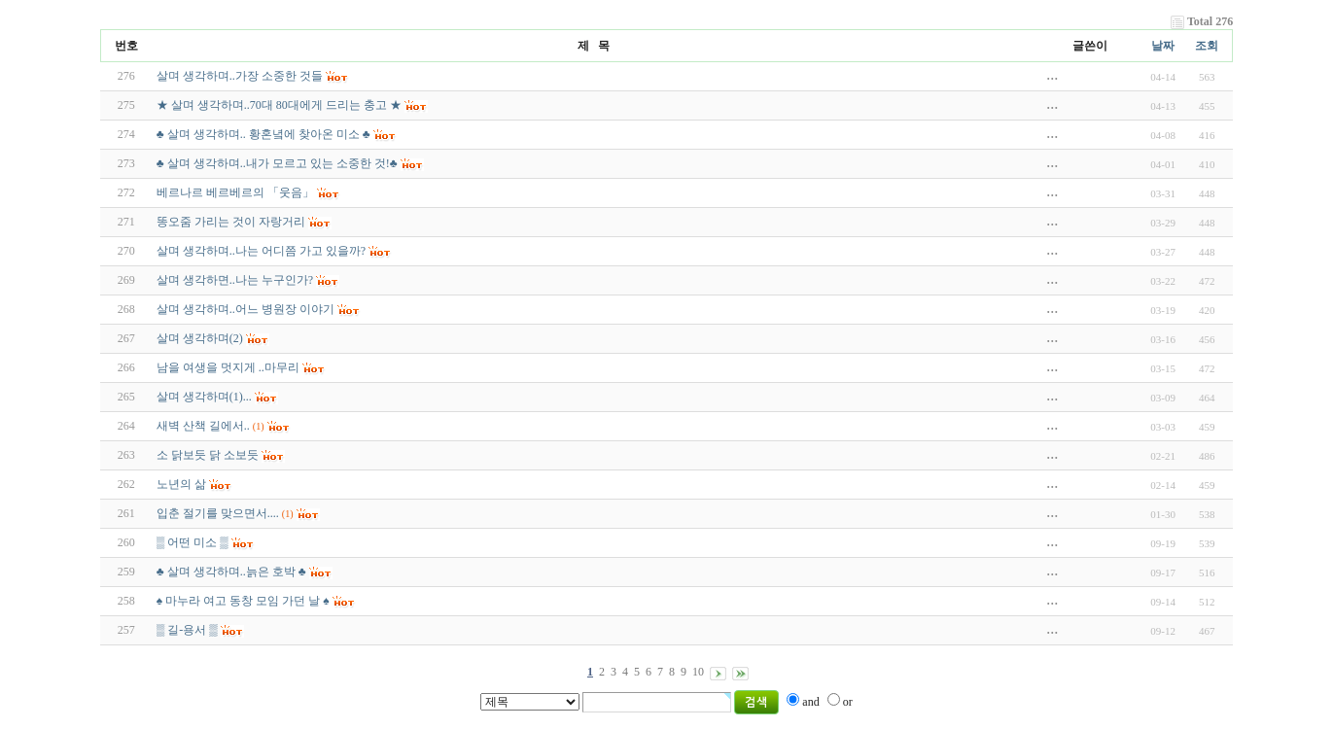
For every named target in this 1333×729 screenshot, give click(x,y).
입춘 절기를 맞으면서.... (218, 513)
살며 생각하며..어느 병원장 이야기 (245, 309)
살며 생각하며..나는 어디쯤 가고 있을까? (261, 251)
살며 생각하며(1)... (204, 396)
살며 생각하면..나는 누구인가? (235, 280)
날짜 (1163, 45)
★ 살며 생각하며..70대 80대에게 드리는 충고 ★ (279, 105)
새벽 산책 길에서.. (203, 426)
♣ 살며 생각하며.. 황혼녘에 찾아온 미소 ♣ (263, 134)
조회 (1206, 45)
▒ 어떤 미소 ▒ (192, 542)
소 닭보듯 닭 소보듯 (208, 455)
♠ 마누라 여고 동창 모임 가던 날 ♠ (243, 601)
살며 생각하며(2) (200, 338)
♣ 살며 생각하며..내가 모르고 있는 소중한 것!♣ (277, 163)
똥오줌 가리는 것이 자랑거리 (231, 221)
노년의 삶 (181, 484)
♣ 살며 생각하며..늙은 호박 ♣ (231, 571)
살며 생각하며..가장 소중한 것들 (240, 76)
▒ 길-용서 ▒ (187, 630)
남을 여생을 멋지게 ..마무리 (228, 367)
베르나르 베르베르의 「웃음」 (235, 192)
